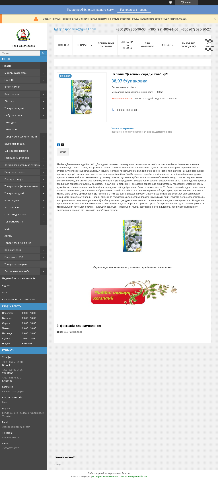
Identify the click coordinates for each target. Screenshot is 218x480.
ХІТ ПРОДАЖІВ (12, 87)
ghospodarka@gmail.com (16, 426)
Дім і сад (9, 101)
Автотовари (12, 207)
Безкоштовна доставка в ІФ (18, 299)
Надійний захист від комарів (18, 278)
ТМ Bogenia (11, 122)
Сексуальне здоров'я (17, 271)
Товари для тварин (16, 264)
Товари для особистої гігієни (21, 136)
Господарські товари (17, 157)
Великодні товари (15, 143)
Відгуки (6, 285)
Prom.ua (126, 473)
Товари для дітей (14, 193)
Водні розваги (13, 250)
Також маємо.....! (14, 221)
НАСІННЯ (9, 80)
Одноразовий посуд (16, 150)
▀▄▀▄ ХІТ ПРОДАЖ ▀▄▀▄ (209, 45)
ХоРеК (8, 235)
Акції (4, 292)
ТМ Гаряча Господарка (188, 45)
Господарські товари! (134, 9)
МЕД (7, 228)
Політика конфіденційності (133, 476)
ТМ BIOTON (11, 129)
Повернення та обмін (106, 45)
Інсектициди (12, 200)
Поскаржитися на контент (105, 476)
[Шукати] (43, 53)
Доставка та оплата (127, 45)
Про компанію (147, 45)
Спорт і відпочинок (16, 214)
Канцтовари (12, 94)
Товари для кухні (14, 108)
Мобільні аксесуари (16, 72)
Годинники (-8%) (14, 257)
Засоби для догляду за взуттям (22, 165)
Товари (6, 65)
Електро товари (14, 179)
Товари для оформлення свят (21, 186)
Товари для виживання (18, 242)
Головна (63, 45)
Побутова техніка (15, 172)
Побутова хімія (13, 115)
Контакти (167, 45)
